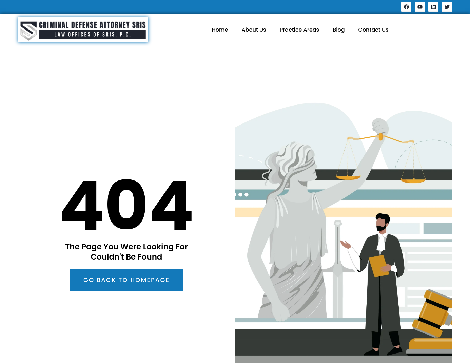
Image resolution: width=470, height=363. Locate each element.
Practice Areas (299, 30)
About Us (253, 30)
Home (220, 30)
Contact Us (373, 30)
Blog (339, 30)
